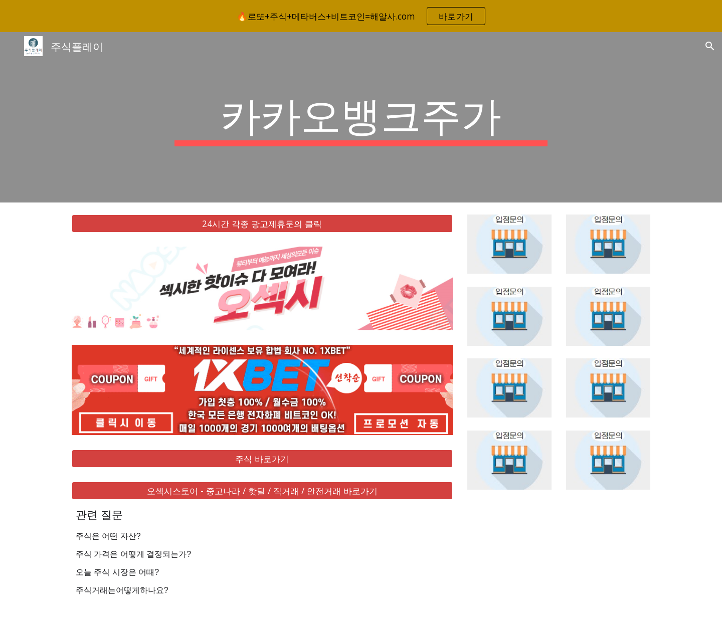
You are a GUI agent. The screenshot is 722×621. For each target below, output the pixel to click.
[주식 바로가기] (262, 458)
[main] (361, 117)
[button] (710, 46)
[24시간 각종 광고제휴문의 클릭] (262, 224)
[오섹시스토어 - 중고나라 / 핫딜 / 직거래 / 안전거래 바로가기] (262, 491)
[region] (361, 16)
